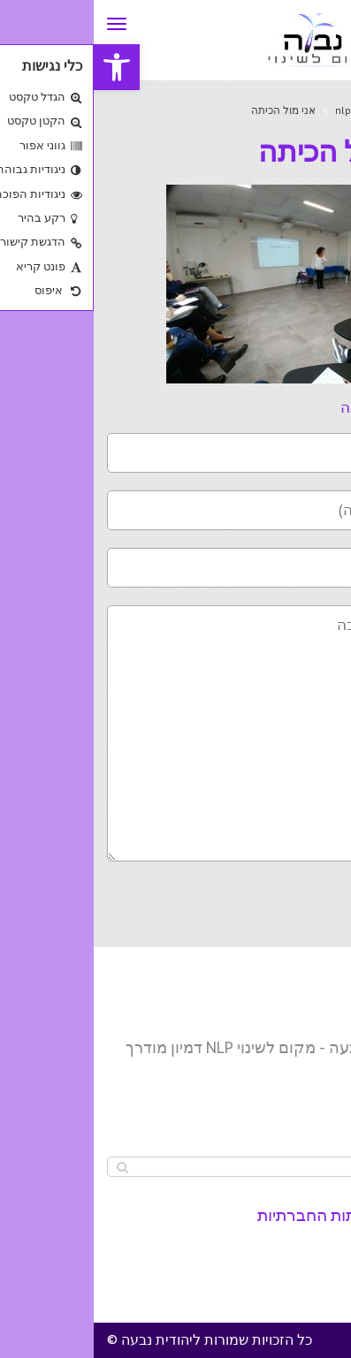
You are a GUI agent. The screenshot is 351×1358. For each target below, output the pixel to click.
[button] (23, 67)
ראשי (326, 110)
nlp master (267, 110)
